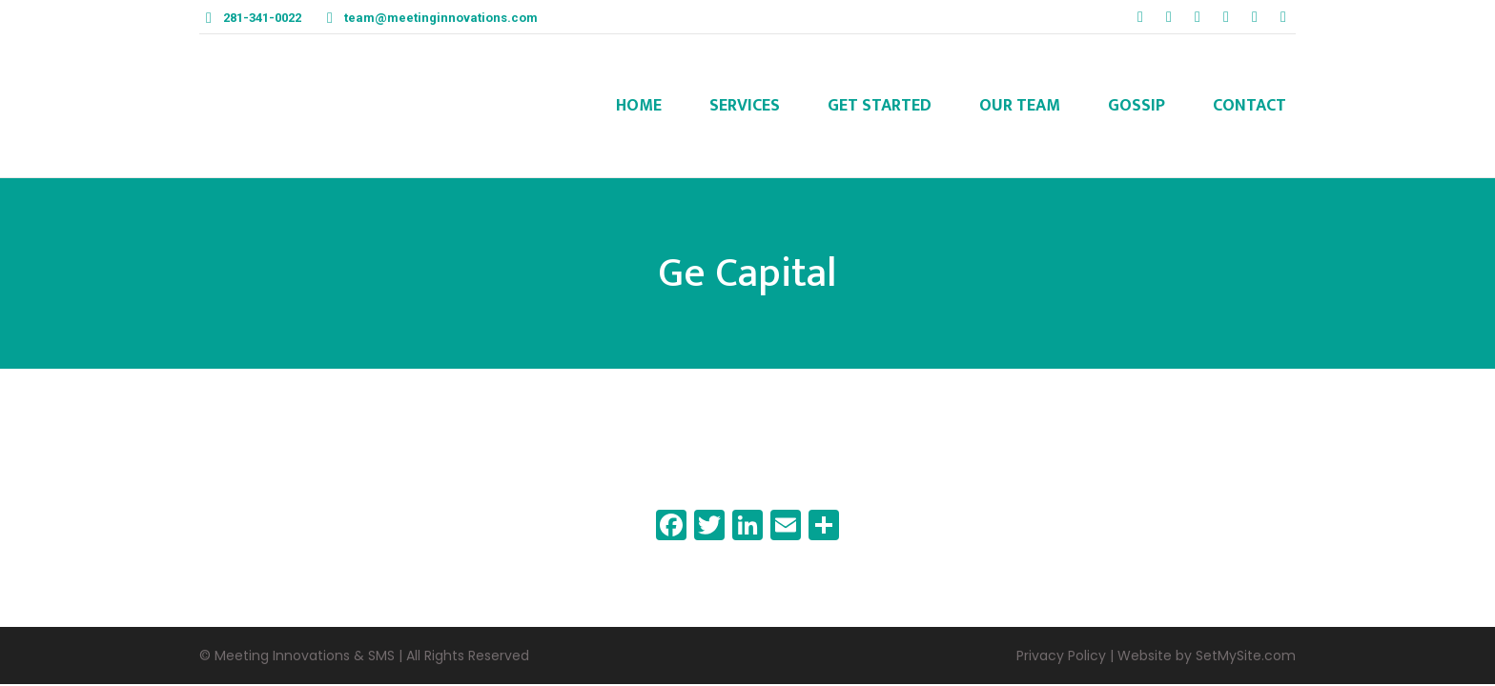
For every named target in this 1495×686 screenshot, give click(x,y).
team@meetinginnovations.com (441, 17)
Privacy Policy (1061, 655)
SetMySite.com (1246, 655)
